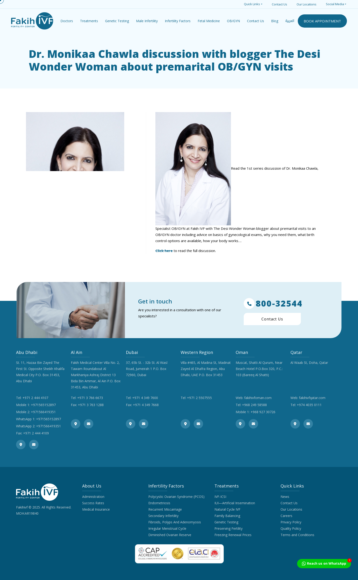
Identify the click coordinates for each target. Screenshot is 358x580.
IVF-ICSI (220, 496)
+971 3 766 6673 (90, 397)
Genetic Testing (226, 522)
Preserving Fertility (228, 528)
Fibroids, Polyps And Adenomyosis (174, 522)
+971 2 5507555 (199, 397)
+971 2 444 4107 (35, 397)
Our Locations (306, 4)
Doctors (66, 21)
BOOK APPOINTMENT (322, 21)
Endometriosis (159, 503)
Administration (93, 496)
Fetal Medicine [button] (209, 21)
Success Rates (93, 503)
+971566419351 (43, 412)
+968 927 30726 (263, 412)
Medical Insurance (96, 509)
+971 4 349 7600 (145, 397)
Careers (286, 515)
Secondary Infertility (163, 515)
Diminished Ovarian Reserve (169, 535)
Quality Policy (291, 528)
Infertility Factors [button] (178, 21)
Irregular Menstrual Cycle (167, 528)
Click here (164, 250)
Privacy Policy (291, 522)
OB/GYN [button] (233, 21)
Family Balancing (227, 515)
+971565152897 (43, 405)
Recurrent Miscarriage (165, 509)
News (285, 496)
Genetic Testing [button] (117, 21)
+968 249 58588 (254, 405)
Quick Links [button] (252, 4)
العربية (289, 21)
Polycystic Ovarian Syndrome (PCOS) (176, 496)
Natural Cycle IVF (227, 509)
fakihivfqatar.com (312, 397)
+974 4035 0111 (309, 405)
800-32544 (273, 303)
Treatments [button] (89, 21)
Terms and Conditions (297, 535)
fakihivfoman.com (258, 397)
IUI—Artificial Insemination (234, 503)
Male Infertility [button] (147, 21)
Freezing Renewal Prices (232, 535)
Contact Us (279, 4)
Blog (274, 21)
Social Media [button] (335, 4)
